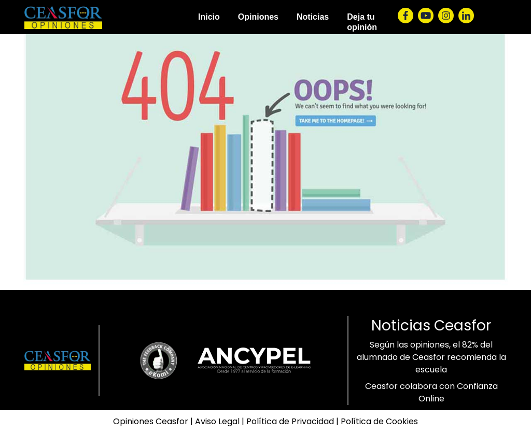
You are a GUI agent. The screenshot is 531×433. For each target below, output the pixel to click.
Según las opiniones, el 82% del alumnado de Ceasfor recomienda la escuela (431, 357)
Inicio (209, 16)
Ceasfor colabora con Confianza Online (431, 392)
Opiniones (258, 16)
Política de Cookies (379, 421)
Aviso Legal (217, 421)
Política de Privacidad (290, 421)
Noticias (313, 16)
